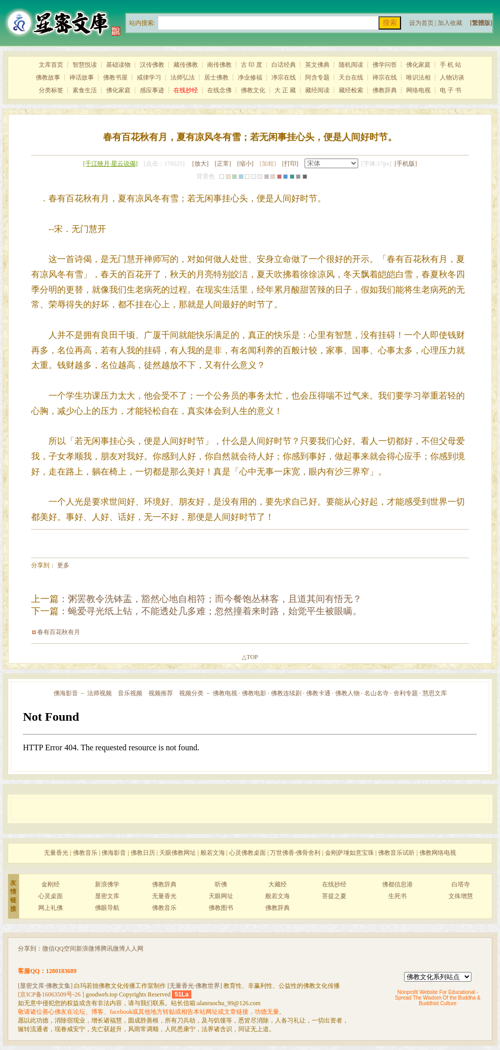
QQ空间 (65, 948)
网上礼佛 (50, 907)
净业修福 (250, 77)
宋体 (331, 163)
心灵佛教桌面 (247, 852)
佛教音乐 (85, 852)
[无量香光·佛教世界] (194, 985)
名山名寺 (376, 693)
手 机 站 (450, 64)
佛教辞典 (384, 90)
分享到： (30, 948)
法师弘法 (182, 77)
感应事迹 (152, 90)
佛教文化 (253, 90)
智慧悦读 (84, 64)
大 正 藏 (285, 90)
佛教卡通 (318, 693)
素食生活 (84, 90)
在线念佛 (219, 90)
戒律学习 (149, 77)
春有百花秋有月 (58, 632)
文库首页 (51, 64)
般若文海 (213, 852)
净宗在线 (283, 77)
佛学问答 (384, 64)
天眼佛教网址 (177, 852)
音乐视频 (130, 693)
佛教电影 (254, 693)
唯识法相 (418, 77)
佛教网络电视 (437, 852)
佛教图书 (221, 907)
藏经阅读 (317, 90)
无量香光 (56, 852)
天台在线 (351, 77)
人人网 (134, 948)
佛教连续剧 (286, 693)
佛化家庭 (418, 64)
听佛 (221, 884)
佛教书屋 (115, 77)
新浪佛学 (107, 884)
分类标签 (51, 90)
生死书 (397, 896)
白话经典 (283, 64)
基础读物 (118, 64)
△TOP (250, 657)
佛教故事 (48, 77)
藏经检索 (351, 90)
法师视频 (99, 693)
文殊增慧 (460, 896)
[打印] (290, 163)
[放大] (200, 163)
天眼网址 (221, 896)
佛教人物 (347, 693)
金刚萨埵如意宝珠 (349, 852)
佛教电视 (225, 693)
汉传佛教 (152, 64)
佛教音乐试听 (396, 852)
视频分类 (191, 693)
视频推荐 (160, 693)
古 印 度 (251, 64)
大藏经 (277, 884)
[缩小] (245, 163)
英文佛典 (317, 64)
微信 (48, 948)
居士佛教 (216, 77)
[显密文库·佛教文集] (45, 985)
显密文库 (107, 896)
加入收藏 (450, 23)
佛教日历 (143, 852)
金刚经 (50, 884)
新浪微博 (88, 948)
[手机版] (405, 163)
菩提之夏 (334, 896)
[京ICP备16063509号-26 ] (51, 994)
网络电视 (418, 90)
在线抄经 (334, 884)
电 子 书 (450, 90)
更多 (63, 565)
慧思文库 (434, 693)
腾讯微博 (113, 948)
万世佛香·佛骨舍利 (295, 852)
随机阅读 (351, 64)
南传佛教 (219, 64)
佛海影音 (66, 693)
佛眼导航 (107, 907)
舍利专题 (405, 693)
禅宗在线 (384, 77)
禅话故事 (81, 77)
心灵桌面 (50, 896)
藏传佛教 (185, 64)
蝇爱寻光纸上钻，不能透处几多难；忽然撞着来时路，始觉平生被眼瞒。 (215, 611)
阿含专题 (317, 77)
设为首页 (421, 23)
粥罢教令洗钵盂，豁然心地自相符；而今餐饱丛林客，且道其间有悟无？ (215, 599)
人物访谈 (452, 77)
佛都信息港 (397, 884)
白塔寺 (461, 884)
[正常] (223, 163)
